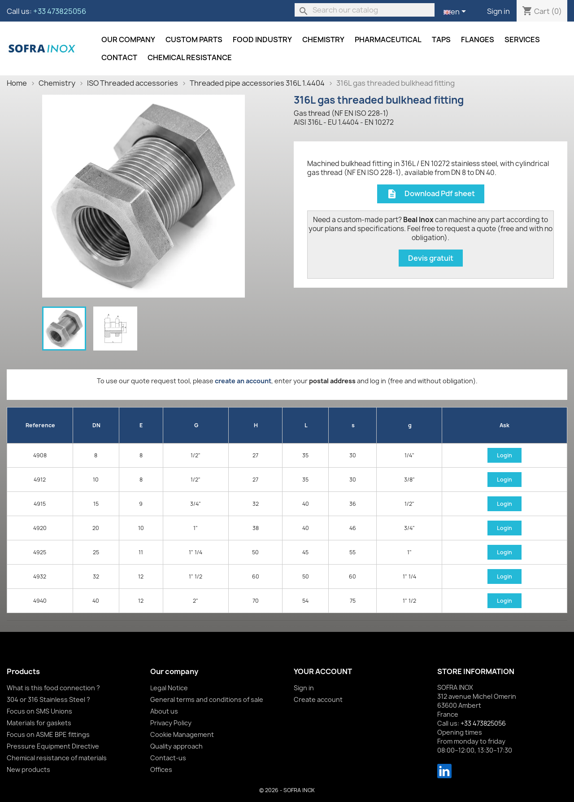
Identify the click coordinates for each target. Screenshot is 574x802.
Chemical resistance (190, 57)
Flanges (477, 39)
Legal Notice (169, 688)
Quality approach (176, 746)
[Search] (365, 10)
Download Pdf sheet (431, 194)
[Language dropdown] (456, 12)
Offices (161, 769)
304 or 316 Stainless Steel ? (48, 699)
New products (28, 769)
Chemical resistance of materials (57, 758)
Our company (128, 39)
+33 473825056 (59, 11)
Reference (40, 425)
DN (96, 425)
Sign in (498, 11)
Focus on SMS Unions (39, 711)
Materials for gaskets (39, 723)
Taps (441, 39)
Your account (323, 671)
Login (504, 455)
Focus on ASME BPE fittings (48, 734)
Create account (318, 699)
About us (164, 711)
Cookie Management (182, 734)
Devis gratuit (430, 258)
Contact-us (168, 758)
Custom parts (193, 39)
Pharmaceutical (388, 39)
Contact (119, 57)
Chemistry (323, 39)
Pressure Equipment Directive (53, 746)
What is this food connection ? (53, 688)
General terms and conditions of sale (206, 699)
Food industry (262, 39)
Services (522, 39)
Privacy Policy (170, 723)
